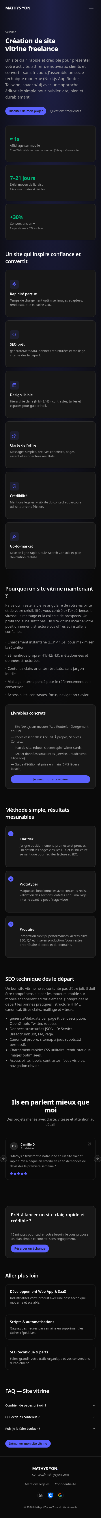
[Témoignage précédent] (3, 1158)
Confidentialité (65, 1484)
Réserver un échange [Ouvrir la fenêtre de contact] (29, 1248)
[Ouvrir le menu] (91, 8)
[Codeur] (50, 1495)
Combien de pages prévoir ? (50, 1405)
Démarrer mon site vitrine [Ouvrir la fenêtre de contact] (28, 1443)
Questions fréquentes (65, 111)
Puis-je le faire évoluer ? (50, 1428)
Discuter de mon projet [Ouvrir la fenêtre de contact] (26, 111)
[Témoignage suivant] (97, 1158)
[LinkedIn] (40, 1495)
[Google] (60, 1495)
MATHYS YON (18, 8)
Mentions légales (37, 1484)
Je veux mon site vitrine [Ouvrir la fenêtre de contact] (50, 779)
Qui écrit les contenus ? (50, 1417)
